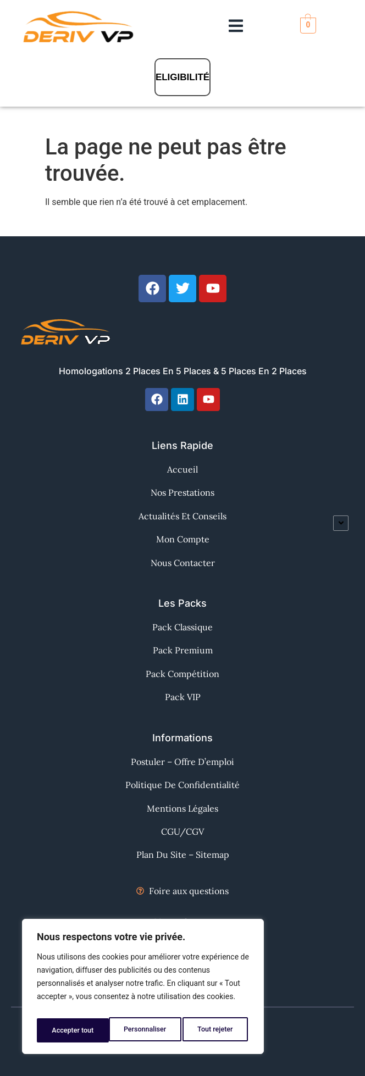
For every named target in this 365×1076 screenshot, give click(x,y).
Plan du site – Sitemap (182, 854)
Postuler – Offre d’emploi (182, 761)
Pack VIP (183, 696)
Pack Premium (183, 650)
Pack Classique (182, 627)
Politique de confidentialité (182, 784)
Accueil (182, 469)
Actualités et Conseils (182, 516)
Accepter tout (214, 1030)
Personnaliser (72, 1030)
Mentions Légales (182, 808)
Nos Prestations (182, 492)
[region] (143, 989)
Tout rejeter (143, 1030)
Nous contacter (183, 562)
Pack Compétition (182, 673)
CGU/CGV (182, 831)
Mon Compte (182, 539)
